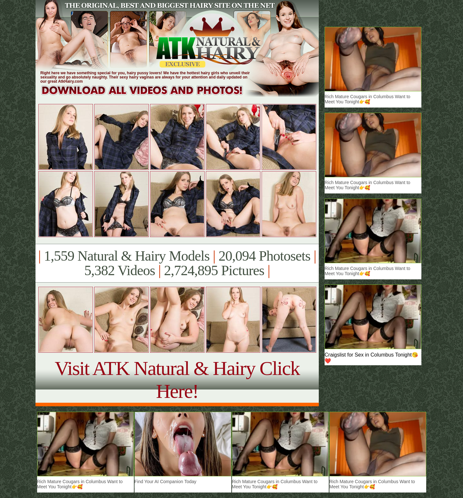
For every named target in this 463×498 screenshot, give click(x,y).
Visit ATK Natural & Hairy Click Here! (177, 379)
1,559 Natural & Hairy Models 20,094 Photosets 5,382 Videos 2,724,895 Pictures (177, 263)
